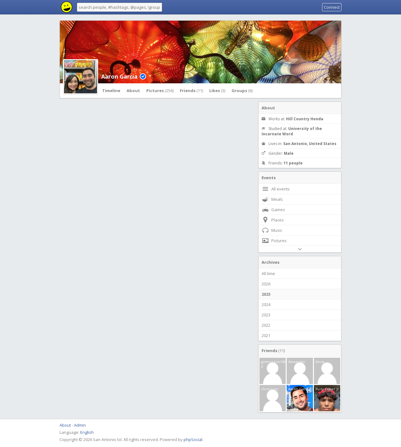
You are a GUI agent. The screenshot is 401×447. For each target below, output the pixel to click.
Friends (191, 90)
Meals (272, 199)
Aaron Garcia (119, 76)
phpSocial (193, 439)
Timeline (111, 90)
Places (273, 220)
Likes (217, 90)
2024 (266, 304)
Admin (80, 425)
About (133, 90)
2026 (266, 284)
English (87, 432)
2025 (266, 294)
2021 (266, 335)
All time (268, 273)
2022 (266, 325)
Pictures (160, 90)
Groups (242, 90)
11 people (293, 163)
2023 (266, 315)
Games (273, 209)
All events (276, 189)
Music (272, 230)
